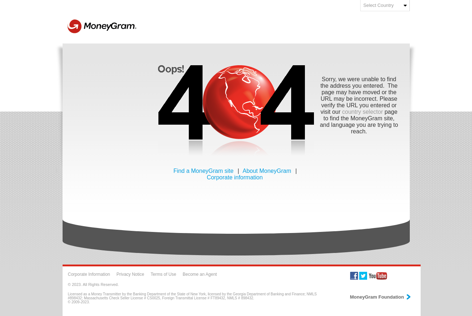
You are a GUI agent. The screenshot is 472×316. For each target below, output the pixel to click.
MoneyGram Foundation (381, 297)
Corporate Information (89, 274)
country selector (362, 112)
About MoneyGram (268, 171)
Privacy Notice (130, 274)
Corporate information (235, 177)
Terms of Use (163, 274)
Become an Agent (200, 274)
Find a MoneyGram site (204, 171)
